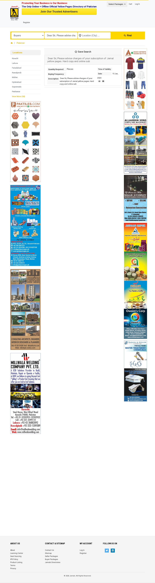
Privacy (13, 568)
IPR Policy (14, 559)
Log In (137, 4)
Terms (12, 565)
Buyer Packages (51, 559)
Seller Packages (51, 556)
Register (26, 22)
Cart (130, 4)
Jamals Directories (52, 562)
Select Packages (116, 4)
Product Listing (16, 562)
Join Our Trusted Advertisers (59, 11)
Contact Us (49, 550)
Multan (15, 77)
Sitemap (48, 553)
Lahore (15, 63)
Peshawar (16, 91)
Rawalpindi (16, 73)
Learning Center (16, 553)
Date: (100, 74)
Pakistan (21, 43)
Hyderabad (16, 82)
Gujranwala (16, 87)
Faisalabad (16, 68)
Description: (53, 79)
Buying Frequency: (56, 74)
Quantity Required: (56, 69)
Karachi (15, 58)
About (12, 550)
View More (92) (18, 96)
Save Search (83, 51)
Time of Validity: (104, 69)
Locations (17, 52)
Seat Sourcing (15, 556)
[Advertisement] (25, 477)
